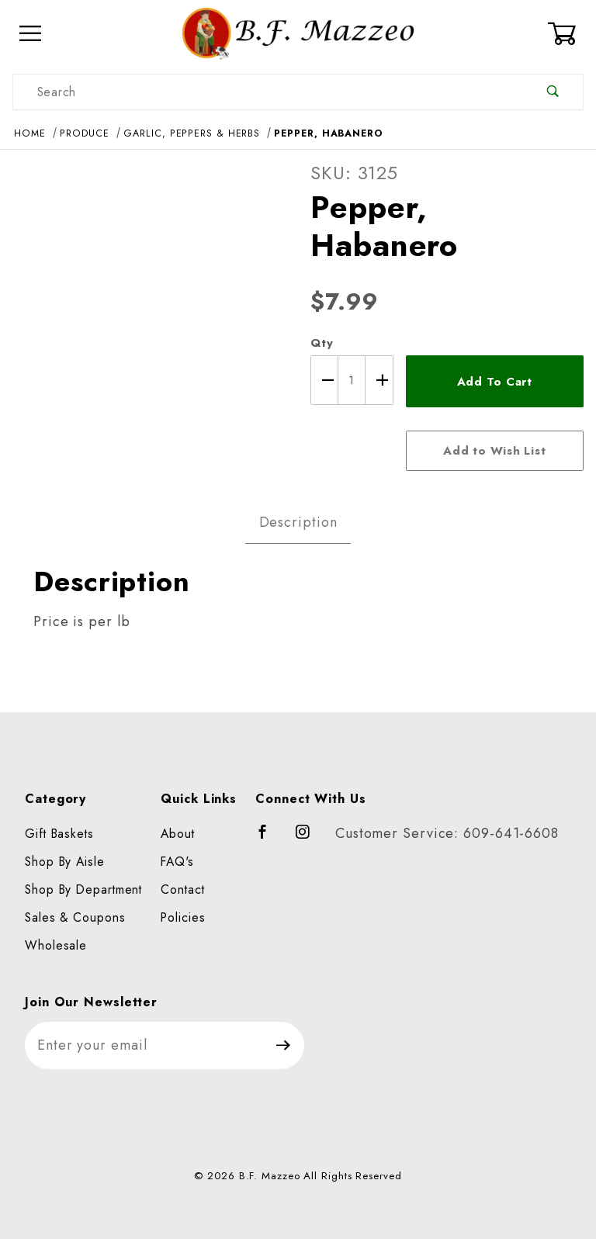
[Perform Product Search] (553, 91)
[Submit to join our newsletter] (283, 1045)
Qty (322, 342)
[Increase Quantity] (379, 380)
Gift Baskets (59, 834)
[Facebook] (269, 839)
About (178, 834)
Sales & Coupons (75, 917)
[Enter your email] (144, 1045)
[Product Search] (268, 91)
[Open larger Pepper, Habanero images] (149, 297)
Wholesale (56, 945)
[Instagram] (309, 839)
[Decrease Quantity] (324, 380)
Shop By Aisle (65, 861)
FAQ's (177, 861)
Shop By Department (83, 889)
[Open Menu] (30, 33)
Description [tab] (298, 522)
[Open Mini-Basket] (565, 33)
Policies (183, 917)
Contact (182, 889)
